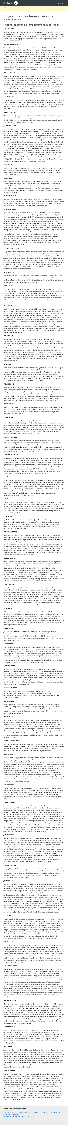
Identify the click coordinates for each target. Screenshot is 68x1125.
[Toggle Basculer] (4, 8)
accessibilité (34, 1112)
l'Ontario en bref (9, 1112)
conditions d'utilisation (11, 1114)
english (60, 3)
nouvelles (44, 1112)
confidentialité (54, 1112)
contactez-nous (23, 1112)
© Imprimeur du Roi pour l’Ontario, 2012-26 (18, 1116)
